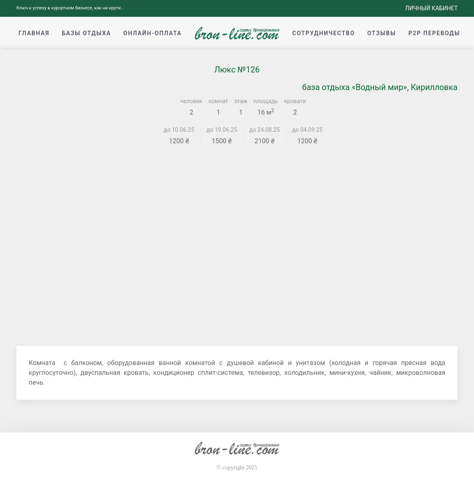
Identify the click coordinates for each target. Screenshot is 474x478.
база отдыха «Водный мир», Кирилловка (380, 87)
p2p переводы (434, 33)
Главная (34, 33)
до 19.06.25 (222, 129)
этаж (241, 101)
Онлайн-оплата (152, 33)
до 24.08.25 (264, 129)
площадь (266, 101)
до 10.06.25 (179, 129)
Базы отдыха (86, 33)
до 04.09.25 (307, 129)
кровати (295, 101)
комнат (218, 101)
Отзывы (381, 33)
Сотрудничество (323, 33)
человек (191, 101)
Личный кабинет (431, 8)
